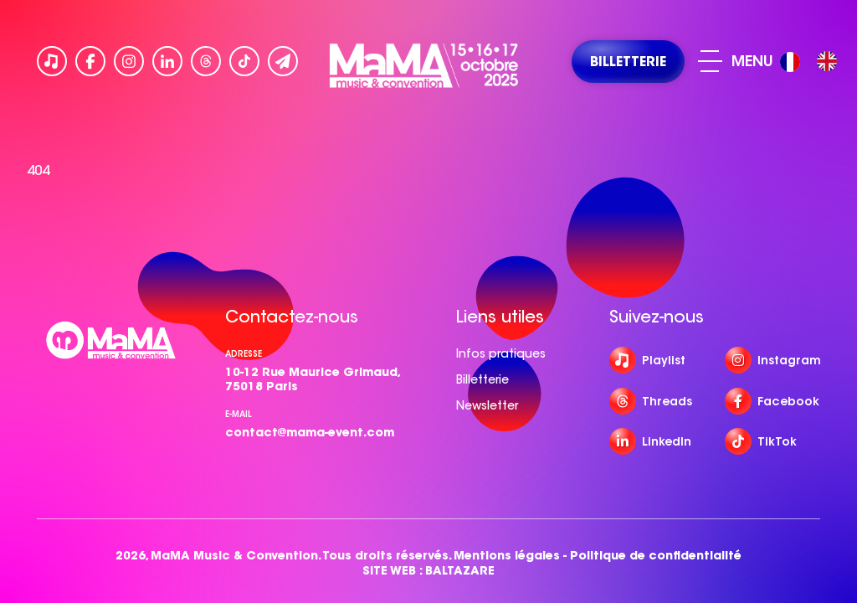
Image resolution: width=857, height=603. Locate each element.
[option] (826, 61)
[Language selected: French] (812, 62)
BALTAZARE (460, 571)
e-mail (238, 414)
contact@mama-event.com (309, 432)
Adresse (243, 353)
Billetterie (482, 379)
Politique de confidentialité (656, 556)
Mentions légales (507, 556)
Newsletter (487, 405)
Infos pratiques (501, 353)
